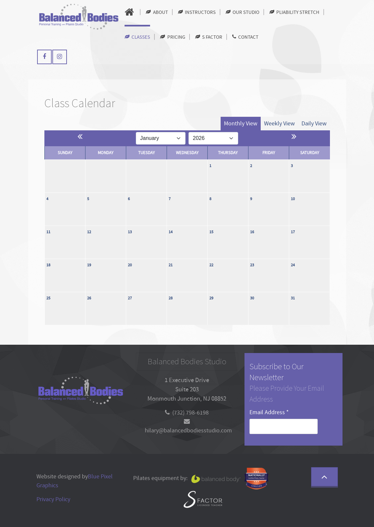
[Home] (130, 12)
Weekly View (279, 123)
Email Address (269, 412)
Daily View (314, 123)
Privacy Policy (53, 499)
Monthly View (240, 123)
